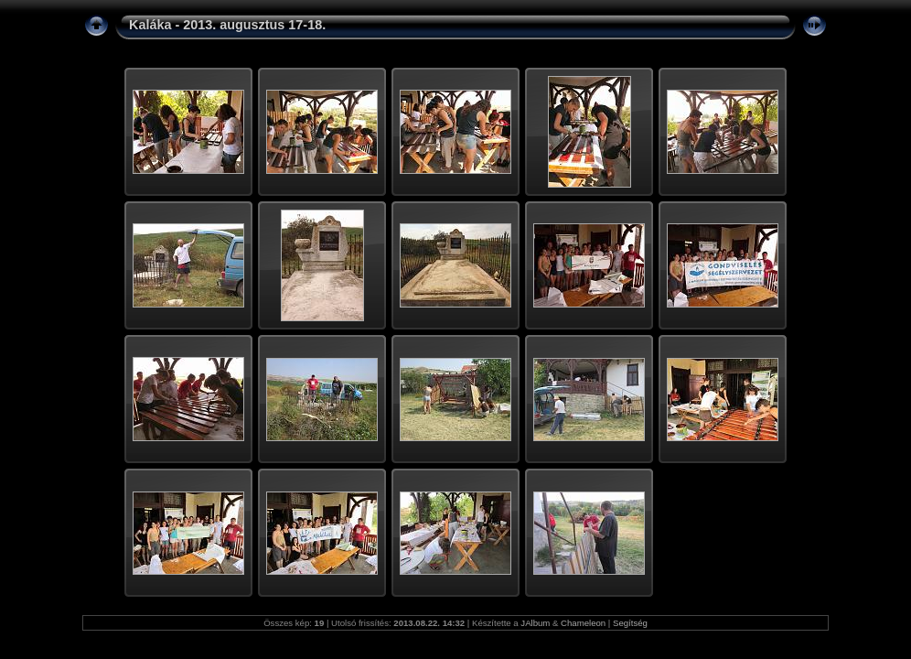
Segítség (630, 623)
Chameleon (583, 623)
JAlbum (535, 623)
